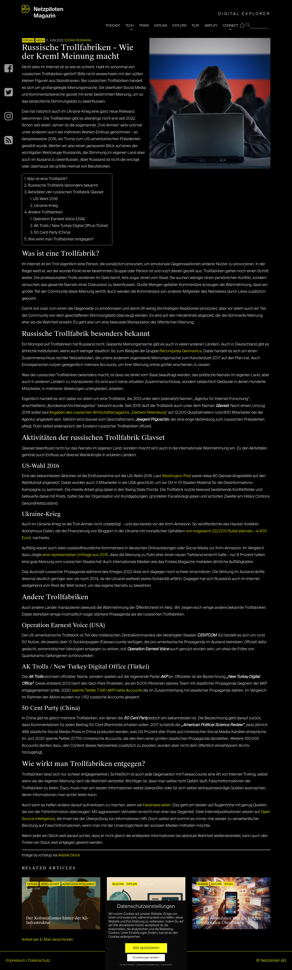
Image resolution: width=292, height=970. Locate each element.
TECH (129, 25)
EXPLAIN (160, 25)
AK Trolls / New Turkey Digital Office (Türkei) (71, 226)
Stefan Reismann (77, 40)
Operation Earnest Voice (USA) (59, 219)
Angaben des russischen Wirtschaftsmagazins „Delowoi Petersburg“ (108, 413)
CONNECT (230, 25)
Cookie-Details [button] (127, 965)
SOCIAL (228, 884)
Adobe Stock (69, 855)
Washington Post (176, 476)
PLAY (195, 25)
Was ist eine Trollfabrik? (47, 179)
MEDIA (40, 40)
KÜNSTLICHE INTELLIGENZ (78, 884)
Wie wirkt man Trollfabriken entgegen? (61, 239)
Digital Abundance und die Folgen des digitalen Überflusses (228, 921)
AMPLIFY (211, 25)
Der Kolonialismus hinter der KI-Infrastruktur (57, 921)
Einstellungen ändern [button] (146, 957)
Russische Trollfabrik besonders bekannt (63, 185)
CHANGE (202, 884)
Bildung (118, 884)
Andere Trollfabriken (45, 212)
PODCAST (113, 25)
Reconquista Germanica (180, 351)
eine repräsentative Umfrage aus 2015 (75, 555)
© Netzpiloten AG (271, 961)
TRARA (144, 25)
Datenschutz (39, 961)
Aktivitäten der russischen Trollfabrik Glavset (65, 192)
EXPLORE (179, 25)
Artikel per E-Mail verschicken (47, 940)
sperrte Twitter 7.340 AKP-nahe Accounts (107, 691)
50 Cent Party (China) (52, 233)
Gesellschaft (50, 884)
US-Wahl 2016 (45, 199)
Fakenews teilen (157, 805)
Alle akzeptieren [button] (146, 948)
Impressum (16, 961)
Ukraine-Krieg (46, 206)
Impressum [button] (166, 965)
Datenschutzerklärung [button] (148, 965)
